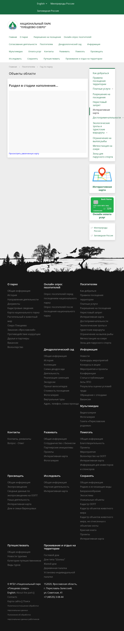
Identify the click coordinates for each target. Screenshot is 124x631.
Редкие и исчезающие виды (95, 486)
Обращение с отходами (93, 395)
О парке (24, 37)
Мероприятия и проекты (94, 369)
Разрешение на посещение (47, 37)
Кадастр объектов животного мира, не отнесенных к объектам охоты (96, 521)
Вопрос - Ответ (15, 443)
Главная (13, 37)
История (12, 295)
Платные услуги (101, 88)
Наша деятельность (18, 499)
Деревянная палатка (55, 568)
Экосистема (86, 495)
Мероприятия (88, 451)
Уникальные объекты (92, 499)
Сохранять (32, 58)
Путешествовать (52, 58)
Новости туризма (17, 556)
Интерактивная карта (101, 111)
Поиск (26, 601)
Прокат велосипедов (55, 386)
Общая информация (18, 290)
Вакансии (12, 342)
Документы (13, 303)
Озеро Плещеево (17, 325)
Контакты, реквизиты (19, 438)
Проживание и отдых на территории (84, 58)
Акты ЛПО (85, 382)
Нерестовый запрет (100, 103)
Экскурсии (49, 382)
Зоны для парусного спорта (103, 155)
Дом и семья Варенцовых (21, 508)
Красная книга (88, 530)
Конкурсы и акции (90, 364)
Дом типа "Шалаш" (54, 559)
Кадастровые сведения (20, 308)
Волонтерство (15, 347)
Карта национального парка (23, 312)
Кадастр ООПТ (88, 504)
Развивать (64, 51)
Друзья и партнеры (18, 338)
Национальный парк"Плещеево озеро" (29, 25)
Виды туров (13, 565)
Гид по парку (46, 66)
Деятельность (51, 373)
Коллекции (50, 364)
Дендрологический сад (70, 44)
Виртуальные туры (54, 399)
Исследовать (15, 58)
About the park (24, 592)
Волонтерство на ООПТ (93, 456)
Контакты (49, 51)
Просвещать (96, 51)
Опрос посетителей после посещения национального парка (59, 311)
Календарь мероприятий (94, 360)
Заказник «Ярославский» (21, 329)
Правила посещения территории (99, 81)
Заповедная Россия (48, 10)
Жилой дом (50, 563)
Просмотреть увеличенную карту (24, 153)
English (41, 3)
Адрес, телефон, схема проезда (61, 403)
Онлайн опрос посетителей (77, 37)
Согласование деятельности (23, 44)
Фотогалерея (51, 395)
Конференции (88, 373)
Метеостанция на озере (102, 147)
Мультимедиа (16, 51)
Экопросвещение (17, 486)
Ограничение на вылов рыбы (102, 139)
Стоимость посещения (56, 390)
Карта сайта (14, 601)
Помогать (80, 51)
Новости (85, 356)
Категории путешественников (24, 560)
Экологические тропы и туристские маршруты (101, 127)
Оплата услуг (34, 51)
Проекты (49, 451)
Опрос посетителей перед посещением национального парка (60, 298)
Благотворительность (92, 443)
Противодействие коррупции (23, 334)
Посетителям (46, 44)
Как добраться (101, 73)
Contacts (12, 597)
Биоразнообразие (90, 491)
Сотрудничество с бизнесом (60, 443)
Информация (93, 44)
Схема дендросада (54, 369)
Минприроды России (62, 3)
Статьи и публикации (92, 377)
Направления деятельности (23, 299)
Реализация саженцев (56, 377)
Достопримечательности (94, 321)
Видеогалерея (88, 412)
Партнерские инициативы (58, 447)
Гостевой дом (51, 555)
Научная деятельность (56, 486)
